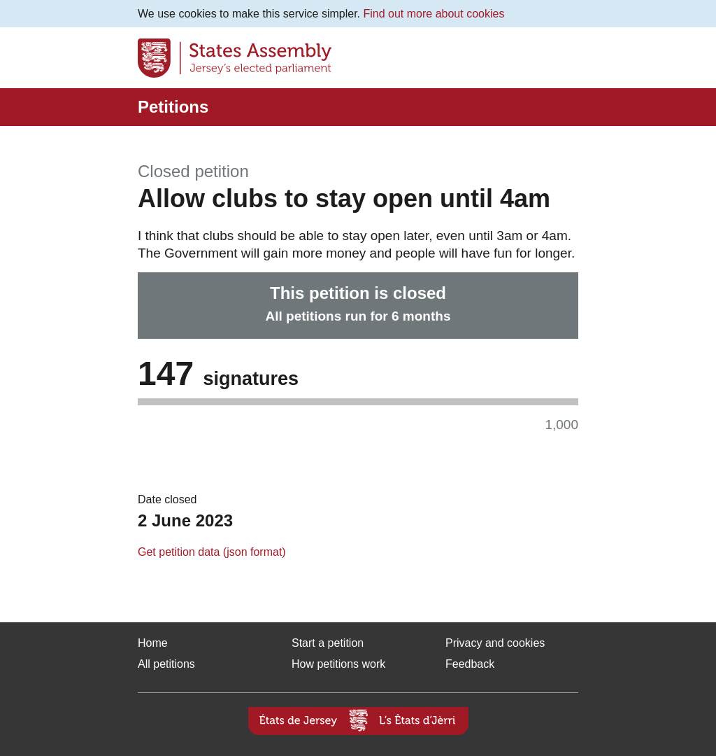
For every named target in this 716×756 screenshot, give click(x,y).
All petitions (166, 664)
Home (153, 643)
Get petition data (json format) (212, 552)
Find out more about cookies (434, 14)
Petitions (173, 106)
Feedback (469, 664)
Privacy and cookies (495, 643)
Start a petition (328, 643)
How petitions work (338, 664)
